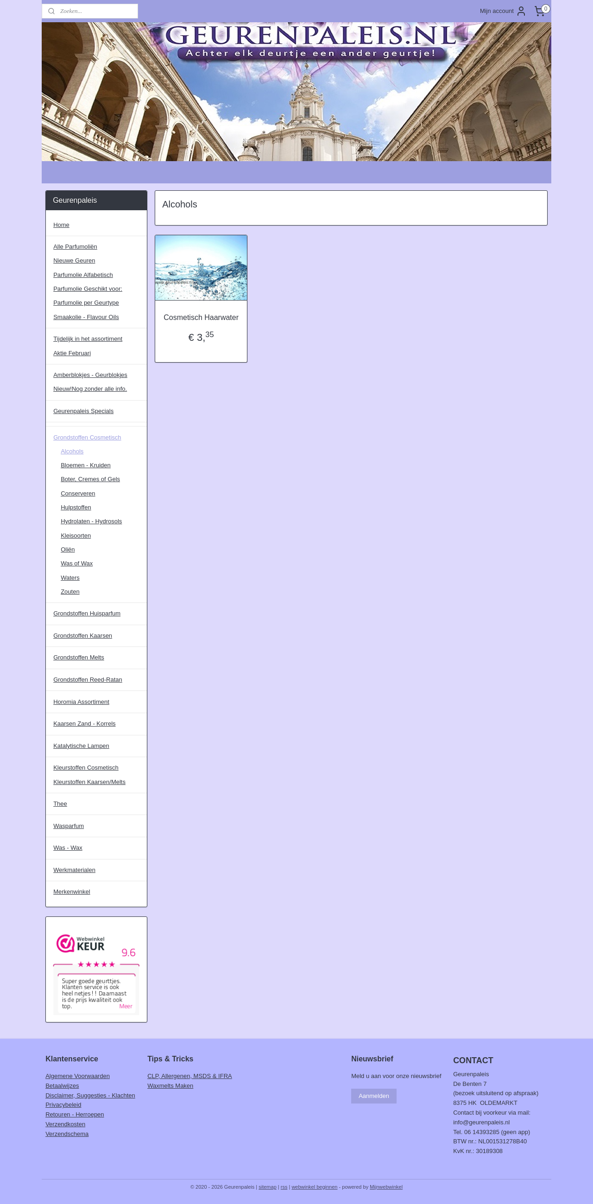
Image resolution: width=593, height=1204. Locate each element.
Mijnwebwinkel (386, 1187)
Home (61, 224)
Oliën (68, 549)
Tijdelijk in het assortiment (87, 338)
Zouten (70, 591)
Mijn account (503, 11)
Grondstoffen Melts (78, 657)
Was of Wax (77, 563)
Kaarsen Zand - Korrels (84, 723)
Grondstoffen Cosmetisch (87, 437)
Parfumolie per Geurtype (86, 302)
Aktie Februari (72, 353)
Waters (70, 577)
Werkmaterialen (74, 869)
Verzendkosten (65, 1124)
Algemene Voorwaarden (77, 1075)
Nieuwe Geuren (74, 260)
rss (284, 1187)
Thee (60, 803)
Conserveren (78, 493)
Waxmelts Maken (170, 1085)
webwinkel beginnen (314, 1187)
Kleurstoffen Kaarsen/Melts (89, 781)
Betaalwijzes (62, 1085)
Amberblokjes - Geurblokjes (90, 374)
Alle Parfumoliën (75, 246)
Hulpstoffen (76, 507)
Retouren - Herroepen (74, 1114)
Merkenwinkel (71, 891)
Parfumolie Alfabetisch (83, 274)
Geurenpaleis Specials (83, 411)
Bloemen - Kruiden (86, 465)
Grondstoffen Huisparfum (86, 613)
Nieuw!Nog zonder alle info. (90, 388)
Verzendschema (66, 1133)
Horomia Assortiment (81, 701)
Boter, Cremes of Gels (90, 479)
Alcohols (72, 451)
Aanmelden (374, 1095)
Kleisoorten (76, 535)
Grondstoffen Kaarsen (82, 635)
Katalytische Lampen (81, 745)
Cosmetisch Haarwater (201, 317)
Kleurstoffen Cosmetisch (86, 767)
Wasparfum (68, 825)
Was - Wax (67, 847)
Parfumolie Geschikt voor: (87, 288)
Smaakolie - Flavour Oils (86, 317)
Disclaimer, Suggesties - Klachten (90, 1095)
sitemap (268, 1187)
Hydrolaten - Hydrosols (91, 521)
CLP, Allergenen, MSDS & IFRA (189, 1075)
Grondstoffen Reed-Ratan (87, 679)
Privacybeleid (63, 1104)
